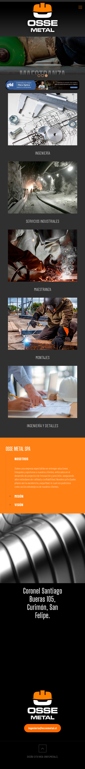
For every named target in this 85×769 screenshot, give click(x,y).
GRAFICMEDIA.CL (51, 756)
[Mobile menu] (80, 7)
